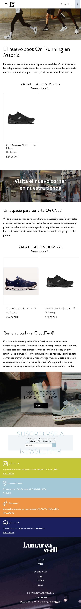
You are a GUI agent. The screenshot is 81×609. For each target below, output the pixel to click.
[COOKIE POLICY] (40, 572)
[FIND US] (7, 493)
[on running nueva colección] (40, 24)
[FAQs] (40, 585)
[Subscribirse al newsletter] (54, 445)
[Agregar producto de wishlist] (35, 145)
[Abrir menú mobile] (6, 4)
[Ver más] (41, 405)
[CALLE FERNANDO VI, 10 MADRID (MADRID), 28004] (40, 602)
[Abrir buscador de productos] (62, 4)
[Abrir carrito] (72, 4)
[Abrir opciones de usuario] (65, 4)
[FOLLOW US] (8, 473)
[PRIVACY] (40, 581)
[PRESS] (40, 564)
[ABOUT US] (40, 559)
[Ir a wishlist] (69, 4)
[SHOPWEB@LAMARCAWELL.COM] (40, 593)
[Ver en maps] (40, 186)
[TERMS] (40, 576)
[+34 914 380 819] (40, 597)
